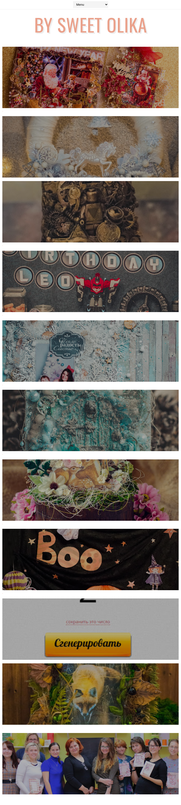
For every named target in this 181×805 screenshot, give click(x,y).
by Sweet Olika (90, 24)
